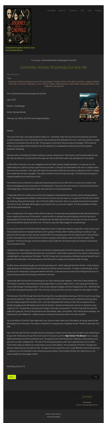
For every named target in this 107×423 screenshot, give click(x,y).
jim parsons (59, 86)
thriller (51, 84)
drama (45, 84)
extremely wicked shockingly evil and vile (24, 82)
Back (12, 377)
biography (31, 84)
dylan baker (74, 84)
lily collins (72, 82)
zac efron (81, 82)
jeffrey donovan (62, 84)
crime (39, 84)
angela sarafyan (92, 82)
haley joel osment (87, 84)
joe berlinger (48, 82)
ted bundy (13, 84)
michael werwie (60, 82)
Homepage (35, 60)
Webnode (57, 417)
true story (22, 84)
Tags (9, 78)
